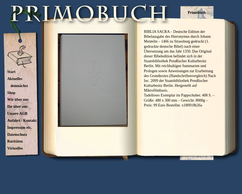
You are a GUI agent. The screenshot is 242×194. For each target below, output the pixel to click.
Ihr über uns (17, 107)
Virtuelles (15, 148)
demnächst (19, 86)
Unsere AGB (17, 114)
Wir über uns (18, 100)
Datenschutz (17, 135)
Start (11, 72)
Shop (11, 93)
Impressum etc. (19, 128)
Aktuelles (14, 79)
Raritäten (15, 141)
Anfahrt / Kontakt (22, 121)
